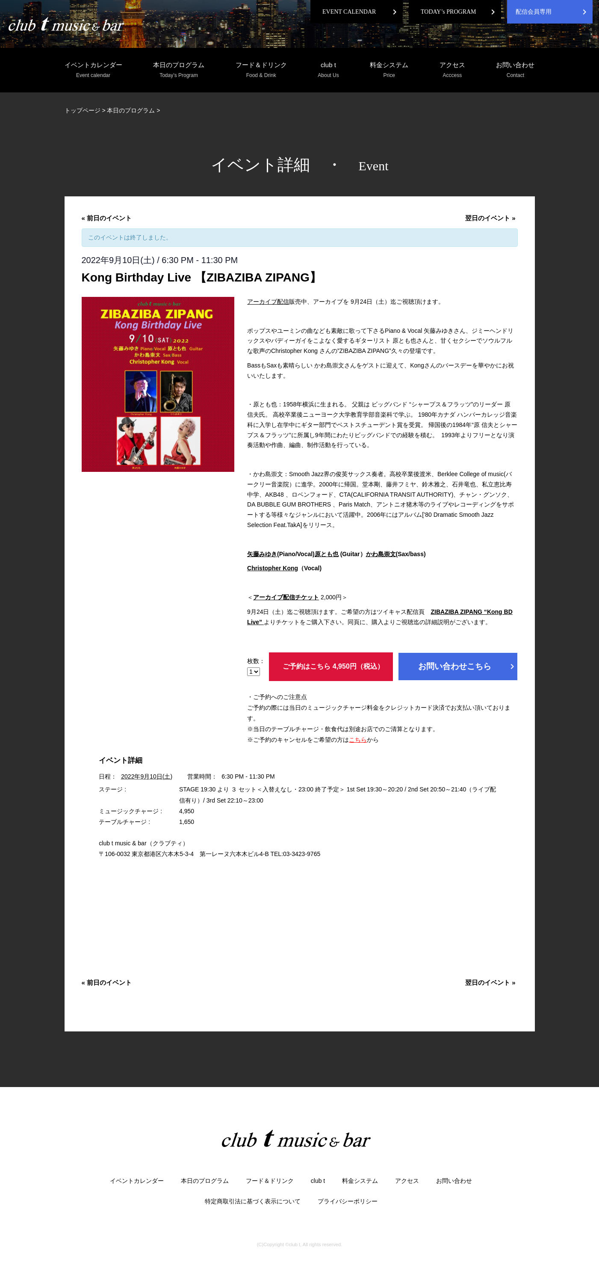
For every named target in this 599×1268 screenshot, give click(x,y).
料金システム (389, 70)
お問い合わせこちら (467, 666)
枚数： (256, 667)
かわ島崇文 (381, 554)
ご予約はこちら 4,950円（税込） (333, 666)
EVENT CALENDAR (349, 12)
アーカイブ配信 (268, 301)
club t (328, 70)
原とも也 (327, 554)
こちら (358, 739)
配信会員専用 (534, 12)
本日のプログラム (178, 70)
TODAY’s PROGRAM (448, 12)
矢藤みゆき (262, 554)
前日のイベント (107, 218)
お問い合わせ (515, 70)
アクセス (452, 70)
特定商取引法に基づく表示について (253, 1201)
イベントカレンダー (93, 70)
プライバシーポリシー (348, 1201)
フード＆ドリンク (261, 70)
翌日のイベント (490, 218)
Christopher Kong (272, 568)
